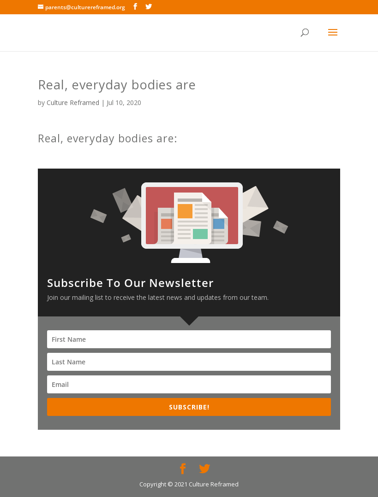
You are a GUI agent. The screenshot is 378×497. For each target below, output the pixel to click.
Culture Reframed (73, 102)
